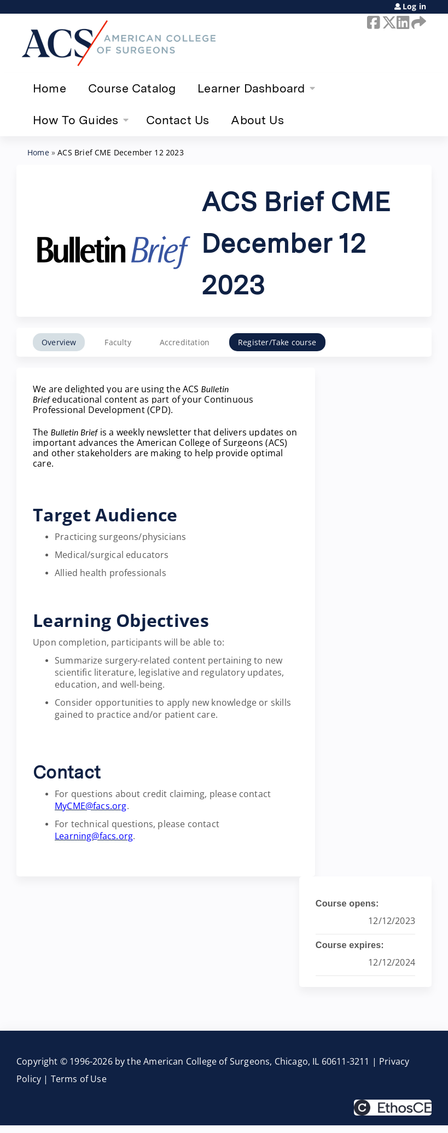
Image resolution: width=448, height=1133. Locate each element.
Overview (59, 342)
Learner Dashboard (251, 88)
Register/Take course (277, 342)
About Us (257, 120)
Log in (414, 6)
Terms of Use (79, 1079)
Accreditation (185, 342)
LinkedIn (402, 22)
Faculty (117, 342)
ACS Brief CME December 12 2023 (120, 152)
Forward (416, 22)
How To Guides (75, 120)
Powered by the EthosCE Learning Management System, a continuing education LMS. (393, 1107)
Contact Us (178, 120)
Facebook (372, 22)
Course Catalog (132, 88)
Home (49, 88)
